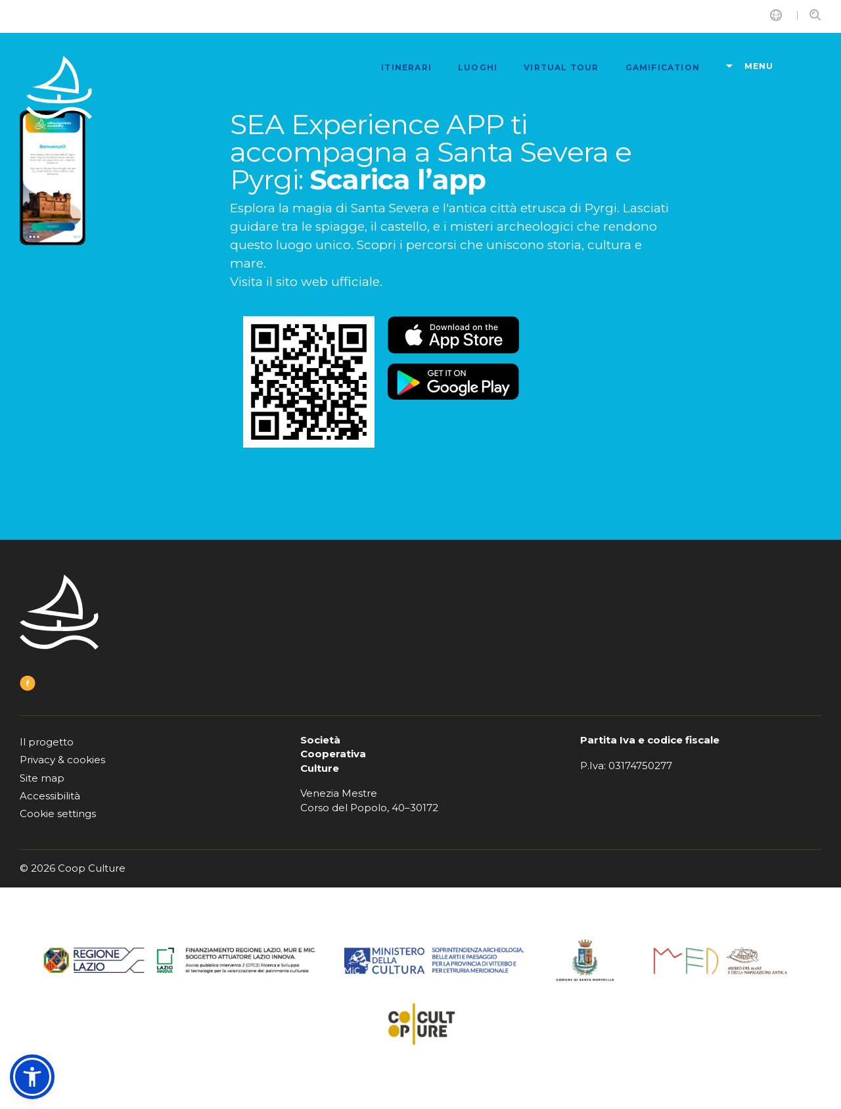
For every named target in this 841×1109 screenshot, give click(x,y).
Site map (42, 778)
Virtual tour (561, 67)
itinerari (406, 67)
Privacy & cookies (62, 759)
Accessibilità (50, 796)
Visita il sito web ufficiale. (306, 281)
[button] (32, 1077)
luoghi (477, 67)
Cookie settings (58, 813)
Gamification (662, 67)
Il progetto (47, 742)
